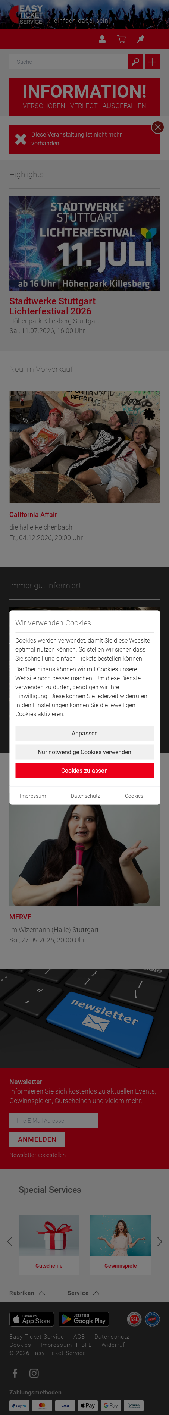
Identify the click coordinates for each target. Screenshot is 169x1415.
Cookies (134, 796)
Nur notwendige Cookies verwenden (84, 752)
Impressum (33, 796)
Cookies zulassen (84, 770)
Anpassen (85, 733)
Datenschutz (85, 796)
